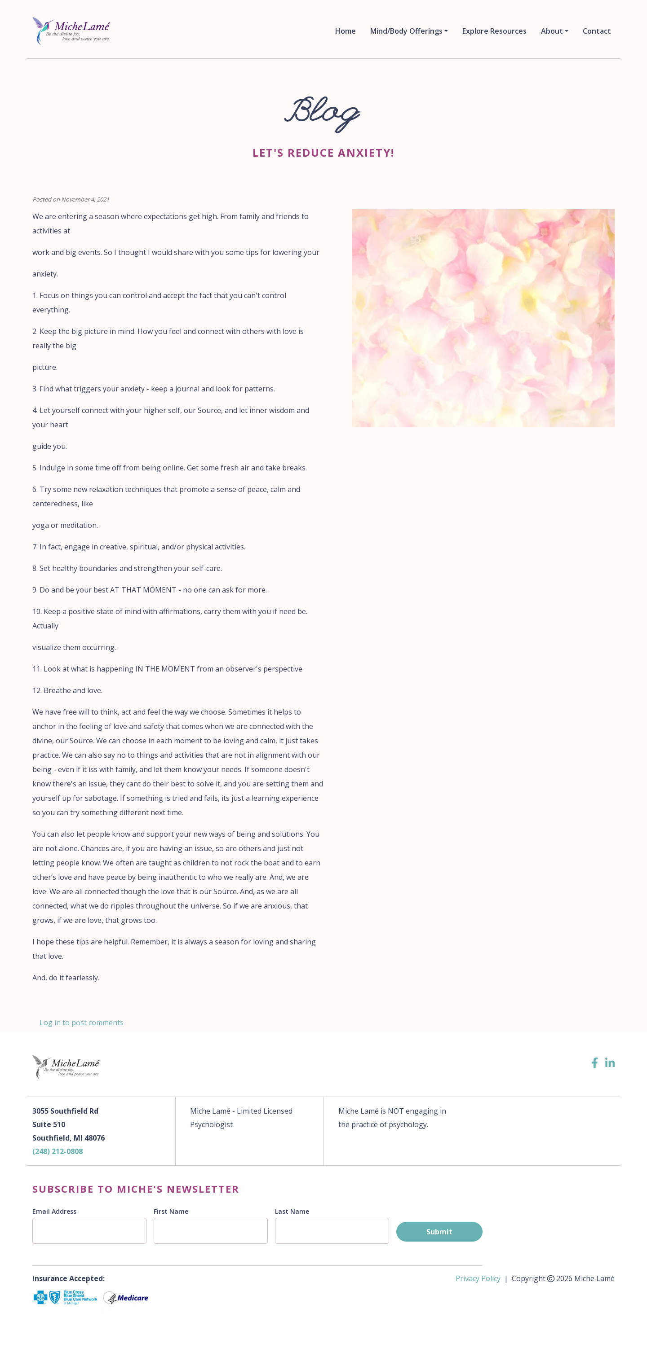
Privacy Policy (478, 1278)
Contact (597, 31)
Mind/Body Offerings (406, 31)
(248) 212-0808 (57, 1151)
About (552, 31)
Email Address (54, 1211)
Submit (439, 1232)
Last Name (292, 1211)
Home (345, 31)
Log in (50, 1022)
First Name (171, 1211)
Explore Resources (494, 31)
